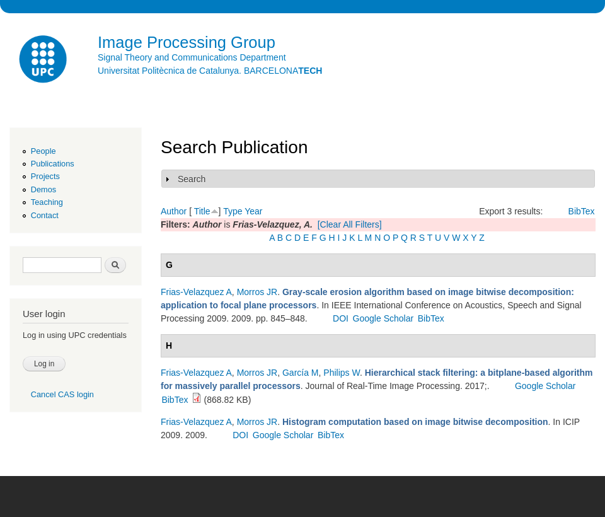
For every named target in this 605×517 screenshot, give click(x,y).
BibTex (581, 211)
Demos (43, 189)
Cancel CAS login (62, 394)
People (43, 151)
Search (191, 179)
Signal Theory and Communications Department (192, 57)
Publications (52, 163)
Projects (45, 176)
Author (174, 211)
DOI (341, 318)
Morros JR (257, 292)
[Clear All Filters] (350, 224)
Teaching (47, 202)
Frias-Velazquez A (196, 292)
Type (232, 211)
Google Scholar (383, 318)
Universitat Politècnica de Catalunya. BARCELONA (210, 71)
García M (300, 373)
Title (202, 211)
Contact (45, 215)
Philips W (341, 373)
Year (253, 211)
